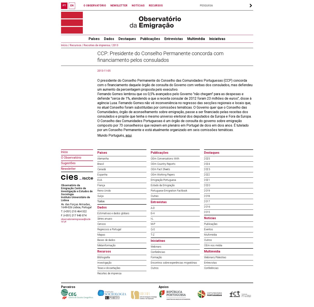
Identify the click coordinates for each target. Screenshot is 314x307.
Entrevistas (173, 39)
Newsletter (68, 168)
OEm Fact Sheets (160, 169)
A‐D (153, 208)
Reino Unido (104, 190)
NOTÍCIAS (138, 5)
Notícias (210, 218)
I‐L (152, 218)
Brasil (100, 163)
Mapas (101, 234)
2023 (207, 169)
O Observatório (71, 157)
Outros (155, 268)
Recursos (104, 251)
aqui (129, 135)
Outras (155, 196)
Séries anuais (104, 218)
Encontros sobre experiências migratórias (174, 262)
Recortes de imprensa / (97, 45)
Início (64, 152)
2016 (207, 206)
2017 (207, 201)
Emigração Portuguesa (163, 180)
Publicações (150, 39)
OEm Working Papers (163, 174)
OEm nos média (213, 245)
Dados (109, 39)
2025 (207, 158)
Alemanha (103, 158)
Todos (101, 201)
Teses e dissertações (108, 268)
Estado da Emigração (163, 185)
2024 (207, 163)
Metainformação (106, 245)
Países (102, 152)
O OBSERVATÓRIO (94, 5)
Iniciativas (217, 39)
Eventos (208, 229)
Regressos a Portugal (109, 229)
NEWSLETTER (118, 5)
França (101, 185)
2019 (207, 190)
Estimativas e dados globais (113, 213)
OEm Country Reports (163, 163)
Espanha (102, 174)
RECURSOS (156, 5)
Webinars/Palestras (215, 257)
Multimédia (196, 39)
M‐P (153, 224)
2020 (207, 185)
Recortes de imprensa (109, 273)
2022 (207, 174)
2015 (207, 212)
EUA (99, 180)
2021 (207, 180)
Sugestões (68, 163)
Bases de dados (106, 240)
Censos (101, 224)
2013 (115, 45)
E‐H (153, 213)
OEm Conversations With (165, 158)
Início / (65, 45)
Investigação (104, 262)
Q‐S (153, 229)
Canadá (101, 169)
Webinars (156, 246)
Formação (156, 257)
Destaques (127, 39)
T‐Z (153, 234)
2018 (207, 196)
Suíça (100, 196)
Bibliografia (103, 257)
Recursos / (76, 45)
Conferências (158, 252)
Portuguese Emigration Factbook (169, 190)
